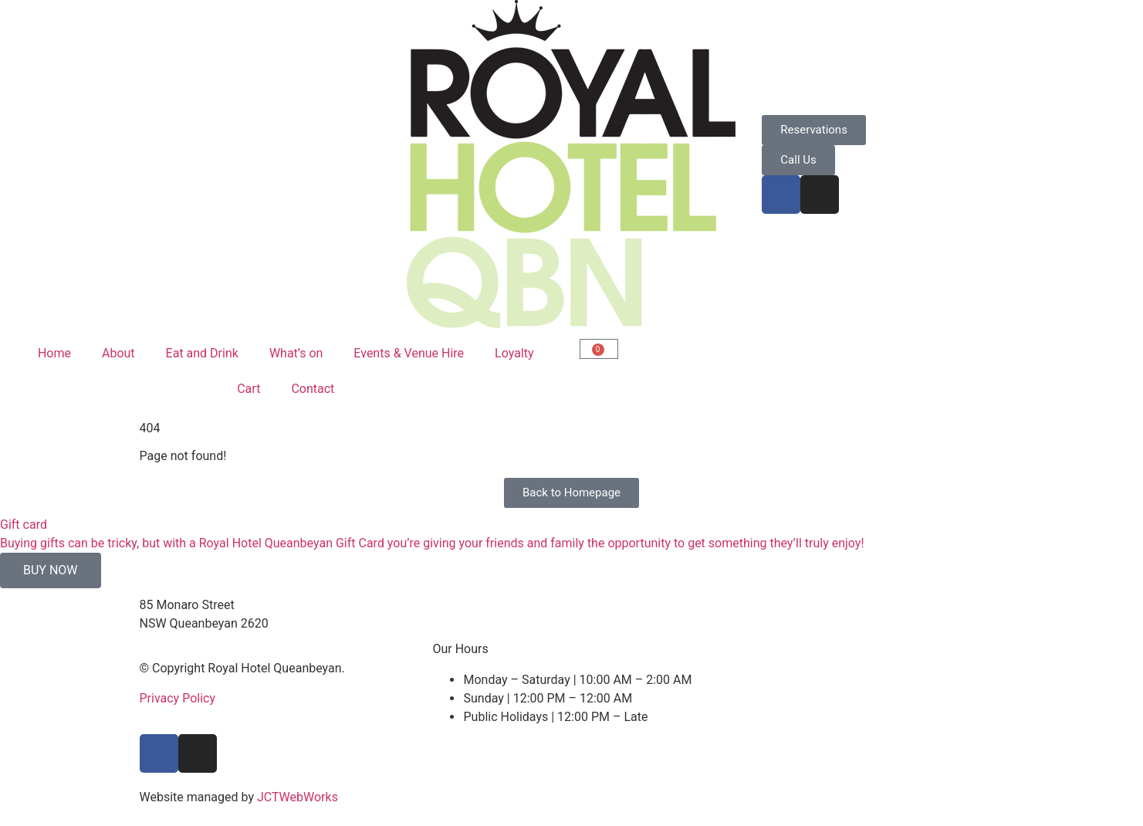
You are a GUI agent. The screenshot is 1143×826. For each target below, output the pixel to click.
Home (54, 353)
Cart (248, 388)
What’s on (296, 353)
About (118, 353)
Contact (312, 388)
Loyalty (514, 353)
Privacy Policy (178, 698)
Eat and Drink (202, 353)
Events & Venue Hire (408, 353)
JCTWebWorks (297, 797)
